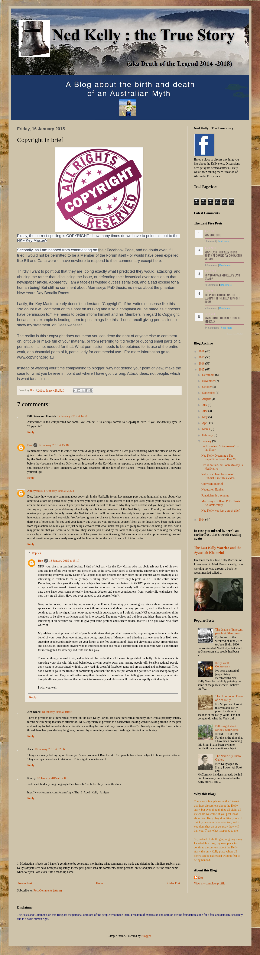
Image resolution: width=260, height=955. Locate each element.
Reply (30, 432)
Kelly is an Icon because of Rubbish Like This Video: (218, 476)
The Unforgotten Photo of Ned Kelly (229, 698)
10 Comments (211, 284)
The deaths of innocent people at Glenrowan (229, 631)
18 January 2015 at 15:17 (64, 560)
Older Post (174, 883)
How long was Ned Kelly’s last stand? (222, 277)
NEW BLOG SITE (213, 235)
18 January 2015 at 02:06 (50, 749)
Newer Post (25, 883)
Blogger (146, 936)
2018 (202, 351)
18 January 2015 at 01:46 (57, 711)
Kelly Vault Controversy (222, 664)
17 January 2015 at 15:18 (54, 445)
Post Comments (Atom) (47, 890)
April (205, 423)
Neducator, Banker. (212, 489)
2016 (202, 363)
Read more (223, 241)
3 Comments (211, 265)
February (208, 435)
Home (99, 883)
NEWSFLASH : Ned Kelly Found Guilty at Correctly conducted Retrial (223, 255)
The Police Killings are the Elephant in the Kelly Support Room (222, 298)
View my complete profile (209, 883)
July (205, 405)
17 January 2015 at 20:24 (59, 490)
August (206, 399)
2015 (202, 369)
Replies (36, 553)
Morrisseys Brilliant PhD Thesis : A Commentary (221, 503)
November (208, 380)
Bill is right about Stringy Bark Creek (226, 728)
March (206, 429)
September (208, 392)
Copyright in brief (212, 483)
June (205, 410)
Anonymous (35, 490)
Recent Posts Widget (235, 334)
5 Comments (211, 308)
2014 (202, 519)
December (208, 374)
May (205, 417)
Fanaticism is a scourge (215, 495)
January (207, 441)
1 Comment (210, 241)
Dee (29, 445)
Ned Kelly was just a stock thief (220, 510)
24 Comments (212, 327)
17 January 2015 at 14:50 (72, 416)
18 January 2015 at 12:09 (52, 778)
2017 (202, 357)
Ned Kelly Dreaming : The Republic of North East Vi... (219, 457)
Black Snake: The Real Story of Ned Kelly (223, 320)
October (207, 386)
